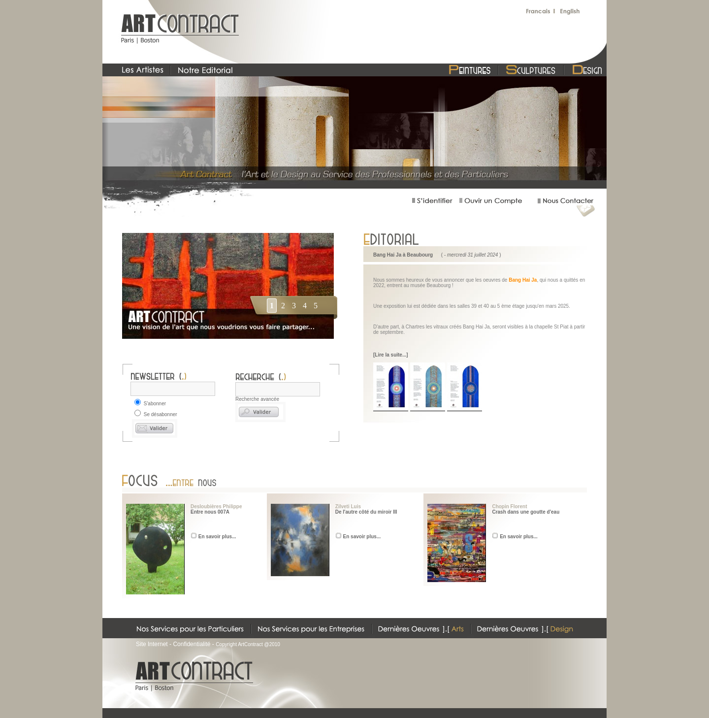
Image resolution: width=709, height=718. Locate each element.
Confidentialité (191, 644)
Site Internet (152, 644)
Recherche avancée (257, 399)
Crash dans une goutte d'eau (525, 512)
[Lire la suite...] (390, 355)
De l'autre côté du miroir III (366, 512)
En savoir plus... (217, 536)
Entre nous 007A (210, 512)
